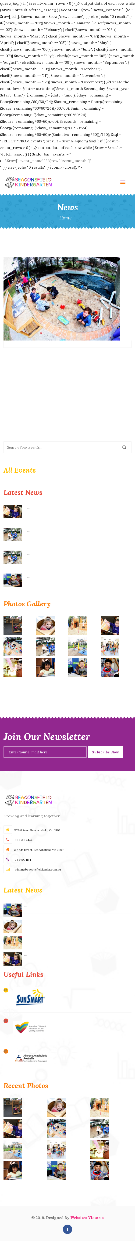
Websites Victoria (87, 1217)
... (28, 507)
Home (65, 218)
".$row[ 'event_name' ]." (48, 160)
